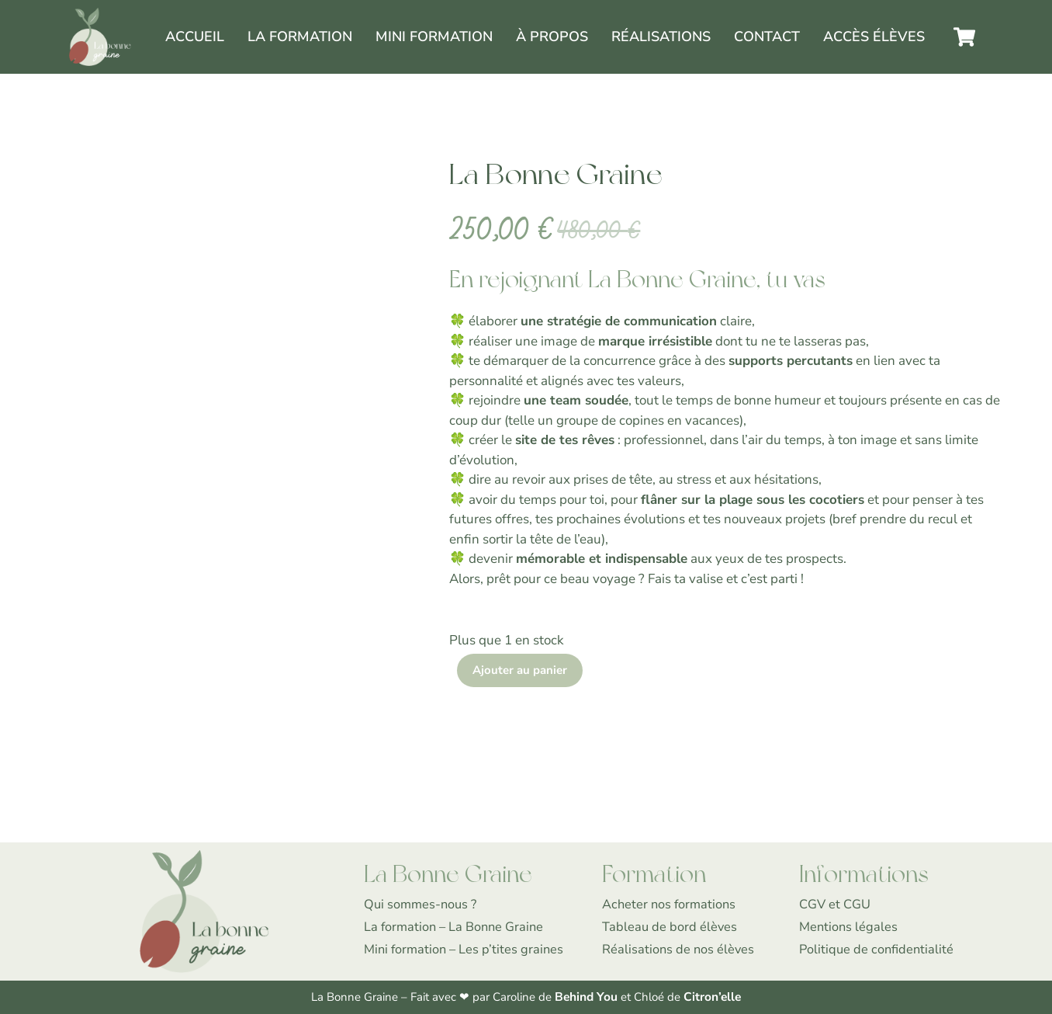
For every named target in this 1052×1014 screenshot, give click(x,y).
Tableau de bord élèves (670, 927)
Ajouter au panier (519, 671)
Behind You (587, 997)
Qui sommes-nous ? (422, 905)
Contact (767, 36)
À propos (552, 36)
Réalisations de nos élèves (679, 949)
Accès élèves (874, 36)
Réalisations (661, 36)
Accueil (194, 36)
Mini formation (434, 36)
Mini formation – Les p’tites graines (466, 949)
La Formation (299, 36)
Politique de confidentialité (878, 949)
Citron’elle (711, 997)
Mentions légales (849, 927)
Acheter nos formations (670, 905)
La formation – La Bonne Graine (456, 927)
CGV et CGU (835, 905)
